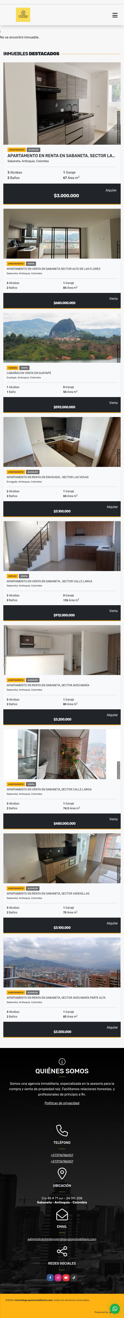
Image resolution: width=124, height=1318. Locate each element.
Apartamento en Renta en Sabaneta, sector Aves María (48, 685)
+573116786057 (62, 1155)
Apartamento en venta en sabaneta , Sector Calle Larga (49, 581)
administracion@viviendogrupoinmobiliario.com (62, 1239)
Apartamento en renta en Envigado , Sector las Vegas (47, 477)
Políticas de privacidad (62, 1103)
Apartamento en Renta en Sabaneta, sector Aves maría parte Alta (56, 997)
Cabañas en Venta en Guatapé (29, 373)
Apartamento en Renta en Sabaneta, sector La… (61, 155)
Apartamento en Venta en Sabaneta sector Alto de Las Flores (53, 268)
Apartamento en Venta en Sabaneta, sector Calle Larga (49, 789)
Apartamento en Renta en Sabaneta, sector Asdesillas (48, 893)
